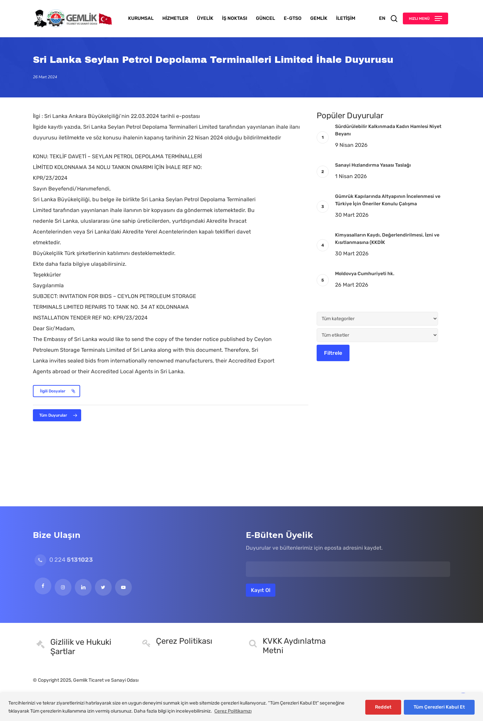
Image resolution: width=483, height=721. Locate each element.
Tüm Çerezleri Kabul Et (439, 707)
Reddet (383, 707)
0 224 (64, 559)
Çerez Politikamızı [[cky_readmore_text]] (233, 711)
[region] (241, 707)
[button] (425, 18)
